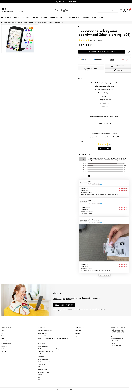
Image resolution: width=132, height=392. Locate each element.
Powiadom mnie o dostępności (102, 52)
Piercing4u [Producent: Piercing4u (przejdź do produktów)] (81, 27)
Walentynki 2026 (42, 336)
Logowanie (78, 336)
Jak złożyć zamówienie (43, 354)
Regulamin (70, 309)
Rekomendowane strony (44, 380)
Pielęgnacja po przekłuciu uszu (45, 351)
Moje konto (78, 330)
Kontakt (2, 354)
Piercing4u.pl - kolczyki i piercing (8, 22)
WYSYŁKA (3, 351)
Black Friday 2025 (42, 333)
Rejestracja (77, 333)
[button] (116, 10)
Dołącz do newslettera (64, 305)
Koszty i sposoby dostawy (44, 362)
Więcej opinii (104, 275)
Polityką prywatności (62, 311)
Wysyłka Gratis (41, 343)
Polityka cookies (42, 367)
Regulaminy (4, 346)
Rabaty (39, 377)
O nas (2, 330)
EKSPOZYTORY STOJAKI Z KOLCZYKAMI (27, 22)
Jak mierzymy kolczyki (43, 372)
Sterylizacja (41, 356)
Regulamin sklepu (42, 369)
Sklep (2, 338)
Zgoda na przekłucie (43, 346)
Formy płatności (42, 364)
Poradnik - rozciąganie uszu (45, 330)
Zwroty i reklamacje (6, 349)
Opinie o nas (4, 336)
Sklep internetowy (64, 390)
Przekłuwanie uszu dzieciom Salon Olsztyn (48, 349)
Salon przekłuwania (6, 341)
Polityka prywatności (6, 343)
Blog (2, 333)
